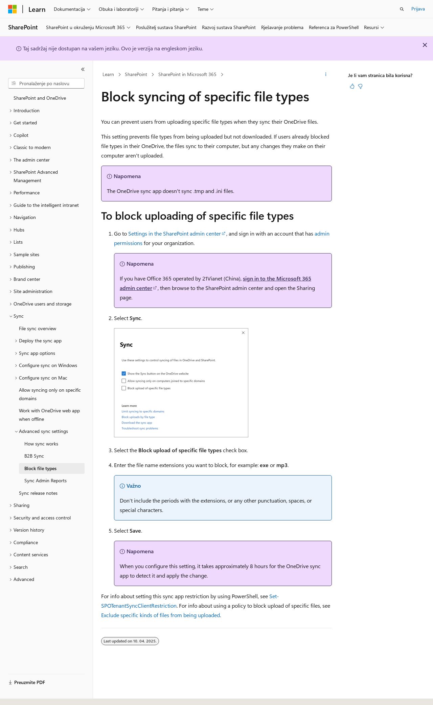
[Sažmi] (83, 69)
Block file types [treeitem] (40, 468)
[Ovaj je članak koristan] (352, 86)
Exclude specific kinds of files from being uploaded (160, 614)
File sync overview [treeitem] (37, 328)
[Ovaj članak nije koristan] (360, 86)
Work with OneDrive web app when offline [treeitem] (49, 414)
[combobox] (46, 83)
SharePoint (136, 74)
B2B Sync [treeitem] (34, 456)
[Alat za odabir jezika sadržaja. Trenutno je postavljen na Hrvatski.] (23, 693)
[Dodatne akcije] (326, 74)
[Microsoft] (12, 9)
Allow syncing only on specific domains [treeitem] (50, 394)
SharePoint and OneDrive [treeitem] (40, 98)
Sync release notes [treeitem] (38, 493)
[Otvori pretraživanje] (402, 9)
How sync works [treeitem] (41, 443)
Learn (108, 74)
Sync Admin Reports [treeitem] (45, 480)
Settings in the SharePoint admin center (174, 233)
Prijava (418, 8)
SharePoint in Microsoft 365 (187, 74)
